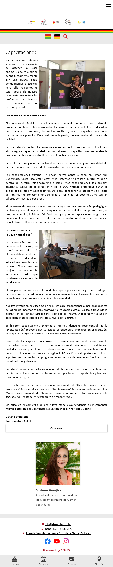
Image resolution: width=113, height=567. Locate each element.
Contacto (72, 561)
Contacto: (56, 428)
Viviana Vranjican (50, 490)
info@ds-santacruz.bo (58, 524)
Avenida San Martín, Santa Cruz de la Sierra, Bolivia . (58, 533)
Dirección (99, 561)
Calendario (43, 561)
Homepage (15, 561)
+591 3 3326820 (62, 529)
